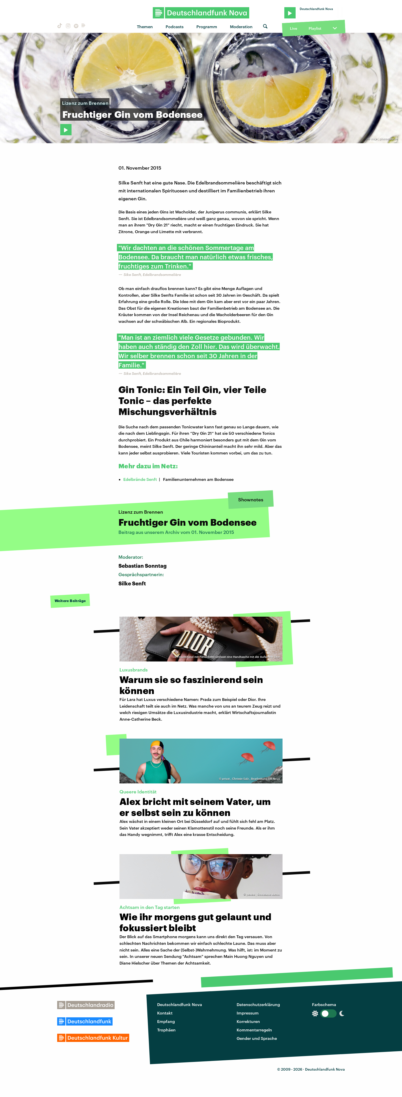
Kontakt (165, 1012)
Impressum (248, 1012)
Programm (206, 26)
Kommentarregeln (254, 1029)
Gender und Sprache (257, 1038)
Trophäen (166, 1029)
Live (293, 28)
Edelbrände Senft (140, 479)
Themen (145, 26)
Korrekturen (248, 1021)
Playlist (315, 28)
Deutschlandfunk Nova (179, 1004)
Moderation (241, 26)
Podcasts (175, 26)
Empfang (166, 1021)
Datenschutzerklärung (258, 1004)
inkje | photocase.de (384, 138)
